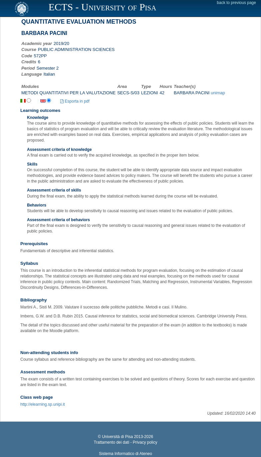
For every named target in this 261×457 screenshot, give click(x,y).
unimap (218, 92)
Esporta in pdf (74, 101)
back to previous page (236, 2)
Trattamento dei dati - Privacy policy (125, 442)
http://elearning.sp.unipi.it (42, 404)
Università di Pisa (117, 436)
